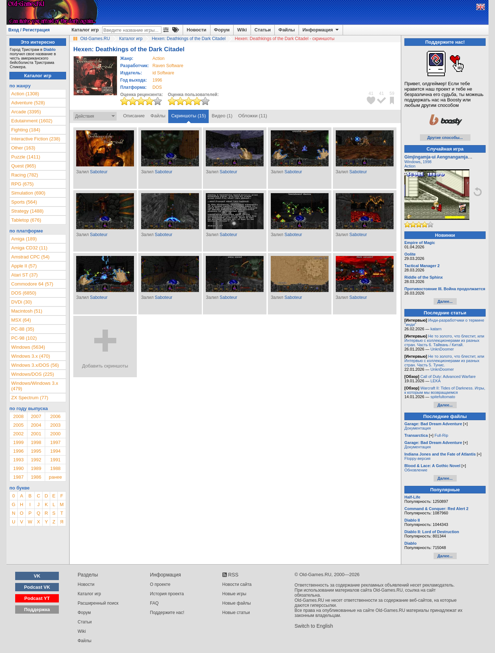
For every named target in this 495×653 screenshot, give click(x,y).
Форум (222, 29)
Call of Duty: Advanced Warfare (448, 376)
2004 (36, 425)
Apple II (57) (24, 266)
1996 (157, 80)
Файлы (286, 29)
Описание (134, 115)
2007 (36, 416)
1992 (36, 459)
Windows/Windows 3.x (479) (34, 385)
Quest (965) (23, 166)
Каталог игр (85, 29)
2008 (18, 416)
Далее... (444, 301)
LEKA (435, 381)
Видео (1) (222, 115)
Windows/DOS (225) (32, 374)
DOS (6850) (23, 293)
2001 (36, 433)
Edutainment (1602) (31, 120)
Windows (412, 162)
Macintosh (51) (26, 311)
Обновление (415, 470)
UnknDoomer (442, 349)
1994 (55, 451)
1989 (36, 468)
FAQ (154, 603)
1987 (18, 477)
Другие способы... (445, 137)
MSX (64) (21, 320)
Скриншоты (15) (188, 115)
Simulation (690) (28, 193)
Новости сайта (237, 584)
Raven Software (167, 65)
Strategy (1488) (27, 211)
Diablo (49, 49)
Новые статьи (236, 612)
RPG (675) (22, 184)
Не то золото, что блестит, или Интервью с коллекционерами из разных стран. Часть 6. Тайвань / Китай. (444, 340)
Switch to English (314, 626)
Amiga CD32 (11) (29, 248)
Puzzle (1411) (25, 157)
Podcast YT (37, 598)
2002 (18, 433)
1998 (36, 442)
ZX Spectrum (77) (29, 397)
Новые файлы (236, 603)
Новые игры (234, 593)
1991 (55, 459)
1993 (18, 459)
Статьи (263, 29)
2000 (55, 433)
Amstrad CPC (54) (30, 257)
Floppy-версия (417, 458)
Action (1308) (25, 93)
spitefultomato (442, 397)
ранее (55, 477)
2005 (18, 425)
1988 (55, 468)
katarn (436, 329)
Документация (417, 428)
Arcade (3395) (26, 111)
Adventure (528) (28, 102)
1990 (18, 468)
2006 (55, 416)
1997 (55, 442)
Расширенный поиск (98, 603)
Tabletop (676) (26, 220)
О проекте (160, 584)
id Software (163, 72)
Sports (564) (24, 202)
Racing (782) (24, 175)
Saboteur (99, 171)
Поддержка (37, 609)
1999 (18, 442)
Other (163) (23, 148)
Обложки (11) (252, 115)
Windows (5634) (28, 347)
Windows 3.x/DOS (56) (35, 365)
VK (37, 576)
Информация (321, 30)
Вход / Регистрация (29, 29)
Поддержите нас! (167, 612)
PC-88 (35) (22, 329)
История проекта (167, 593)
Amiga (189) (24, 238)
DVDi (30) (21, 302)
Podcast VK (37, 587)
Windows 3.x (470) (30, 356)
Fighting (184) (25, 129)
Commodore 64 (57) (32, 284)
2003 (55, 425)
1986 (36, 477)
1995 (36, 451)
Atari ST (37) (24, 275)
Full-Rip (441, 435)
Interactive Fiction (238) (35, 139)
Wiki (242, 29)
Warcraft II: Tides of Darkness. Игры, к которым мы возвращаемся (444, 390)
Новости (197, 29)
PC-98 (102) (24, 338)
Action (410, 166)
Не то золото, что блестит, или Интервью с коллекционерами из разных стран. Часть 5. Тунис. (444, 360)
